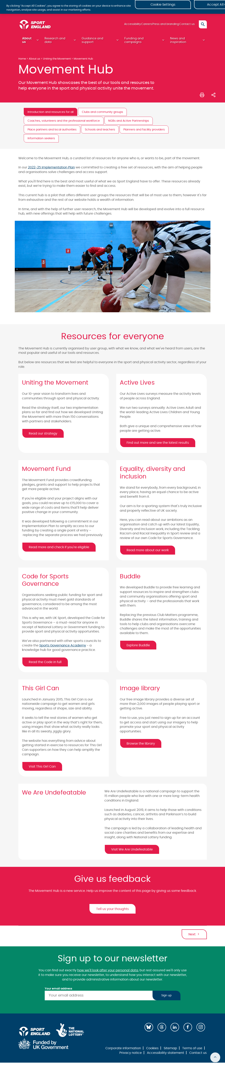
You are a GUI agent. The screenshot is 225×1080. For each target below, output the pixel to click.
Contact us (185, 25)
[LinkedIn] (174, 1029)
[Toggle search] (203, 26)
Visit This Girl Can (42, 768)
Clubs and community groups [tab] (102, 114)
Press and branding (161, 25)
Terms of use (192, 1050)
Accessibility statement (165, 1054)
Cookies (152, 1050)
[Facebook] (187, 1029)
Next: (194, 936)
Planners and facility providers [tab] (144, 131)
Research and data (55, 42)
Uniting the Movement (57, 61)
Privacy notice (130, 1054)
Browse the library (141, 745)
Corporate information (123, 1050)
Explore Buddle (138, 647)
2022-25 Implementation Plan (51, 169)
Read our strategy (43, 435)
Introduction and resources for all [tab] (50, 114)
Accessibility (121, 25)
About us (27, 42)
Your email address (58, 990)
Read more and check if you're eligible (59, 549)
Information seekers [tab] (41, 140)
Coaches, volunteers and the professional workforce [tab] (64, 122)
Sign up (166, 997)
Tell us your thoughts (112, 911)
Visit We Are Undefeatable (132, 851)
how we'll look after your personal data (107, 972)
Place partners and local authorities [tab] (52, 131)
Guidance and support (92, 42)
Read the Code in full (45, 664)
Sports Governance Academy (62, 647)
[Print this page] (202, 96)
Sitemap (170, 1050)
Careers (138, 25)
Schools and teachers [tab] (100, 131)
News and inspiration (178, 42)
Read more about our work (148, 552)
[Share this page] (213, 96)
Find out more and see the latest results (158, 444)
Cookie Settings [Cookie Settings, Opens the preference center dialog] (163, 7)
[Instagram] (200, 1029)
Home (22, 61)
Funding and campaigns (134, 42)
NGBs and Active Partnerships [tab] (128, 122)
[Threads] (162, 1029)
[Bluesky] (149, 1029)
